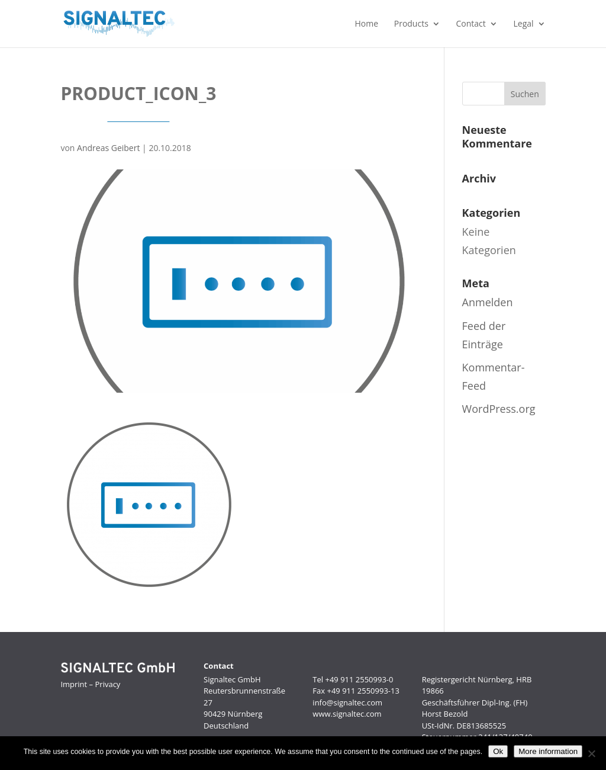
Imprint (73, 684)
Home (366, 24)
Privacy (108, 684)
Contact (471, 24)
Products (411, 24)
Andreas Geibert (108, 147)
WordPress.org (499, 409)
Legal (524, 24)
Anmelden (487, 302)
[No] (591, 753)
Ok (498, 751)
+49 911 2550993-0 (359, 679)
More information (548, 751)
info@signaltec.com (347, 702)
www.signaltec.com (346, 713)
